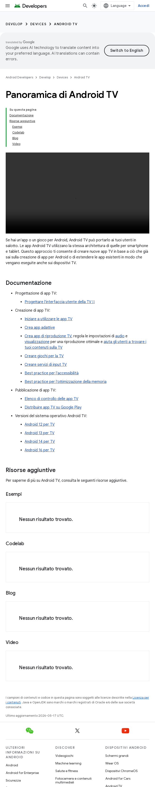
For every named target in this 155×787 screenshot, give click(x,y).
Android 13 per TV (39, 433)
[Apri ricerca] (85, 6)
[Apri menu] (7, 5)
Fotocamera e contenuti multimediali (73, 780)
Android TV (65, 24)
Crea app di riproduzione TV (48, 336)
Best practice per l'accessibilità (52, 373)
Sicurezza (13, 780)
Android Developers (19, 77)
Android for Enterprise (22, 773)
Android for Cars (117, 778)
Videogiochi (64, 756)
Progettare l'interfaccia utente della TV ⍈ (60, 302)
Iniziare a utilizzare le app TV (48, 319)
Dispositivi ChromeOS (121, 771)
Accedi (144, 6)
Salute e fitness (66, 771)
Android (12, 765)
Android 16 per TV (40, 450)
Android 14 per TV (40, 441)
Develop (14, 24)
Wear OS (112, 763)
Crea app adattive (40, 327)
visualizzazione (37, 341)
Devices (38, 24)
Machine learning (68, 763)
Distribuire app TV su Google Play (53, 407)
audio (119, 336)
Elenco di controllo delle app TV (51, 398)
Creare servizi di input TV (46, 364)
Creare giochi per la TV (44, 356)
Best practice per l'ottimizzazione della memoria (65, 381)
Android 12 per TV (40, 424)
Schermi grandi (116, 756)
